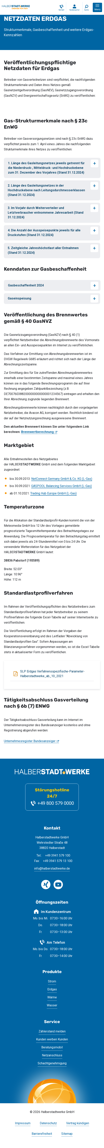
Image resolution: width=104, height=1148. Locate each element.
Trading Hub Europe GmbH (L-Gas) (53, 493)
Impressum (22, 1123)
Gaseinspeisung (19, 298)
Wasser (52, 1005)
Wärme (52, 997)
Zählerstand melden (52, 1031)
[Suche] (86, 7)
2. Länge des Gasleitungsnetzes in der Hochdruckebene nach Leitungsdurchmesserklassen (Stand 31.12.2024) (46, 190)
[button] (97, 7)
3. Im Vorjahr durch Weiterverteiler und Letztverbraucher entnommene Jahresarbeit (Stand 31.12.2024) (45, 212)
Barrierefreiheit (42, 1134)
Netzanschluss (52, 1055)
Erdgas (52, 989)
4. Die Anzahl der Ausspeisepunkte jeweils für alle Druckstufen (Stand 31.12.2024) (44, 232)
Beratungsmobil (52, 1047)
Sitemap (67, 1134)
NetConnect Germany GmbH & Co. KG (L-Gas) (61, 479)
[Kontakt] (61, 7)
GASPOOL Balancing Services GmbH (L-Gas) (61, 486)
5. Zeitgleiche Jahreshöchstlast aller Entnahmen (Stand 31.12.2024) (43, 250)
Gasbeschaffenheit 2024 (26, 285)
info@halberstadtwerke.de (52, 868)
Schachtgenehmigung (52, 1063)
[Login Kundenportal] (74, 7)
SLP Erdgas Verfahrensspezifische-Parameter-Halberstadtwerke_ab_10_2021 (52, 674)
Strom (52, 981)
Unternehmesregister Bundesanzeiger (29, 741)
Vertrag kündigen (77, 1123)
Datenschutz (48, 1123)
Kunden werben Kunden (52, 1039)
